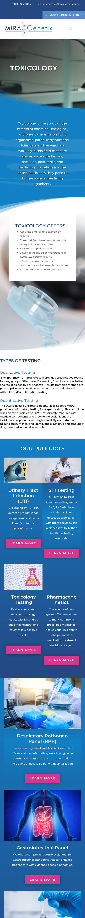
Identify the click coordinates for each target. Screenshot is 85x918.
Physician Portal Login (64, 15)
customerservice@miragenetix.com (58, 4)
